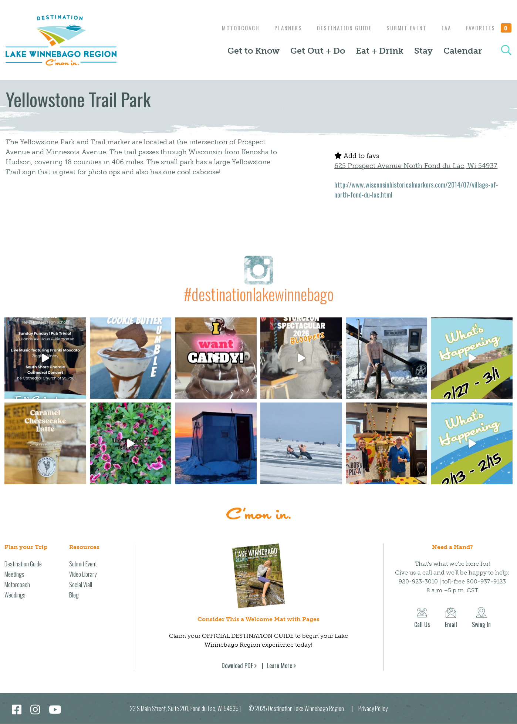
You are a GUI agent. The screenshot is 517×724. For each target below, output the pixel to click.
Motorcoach (231, 28)
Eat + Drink (379, 51)
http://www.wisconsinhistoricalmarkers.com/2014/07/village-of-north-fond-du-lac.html (416, 189)
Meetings (14, 574)
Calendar (462, 51)
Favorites (489, 28)
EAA (444, 28)
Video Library (83, 574)
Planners (281, 28)
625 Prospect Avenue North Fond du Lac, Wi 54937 (415, 166)
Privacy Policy (373, 708)
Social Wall (80, 584)
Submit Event (403, 28)
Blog (74, 594)
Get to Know (253, 51)
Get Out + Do (317, 51)
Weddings (15, 594)
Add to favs (356, 156)
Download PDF (237, 665)
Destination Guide (338, 28)
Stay (423, 51)
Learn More (279, 665)
